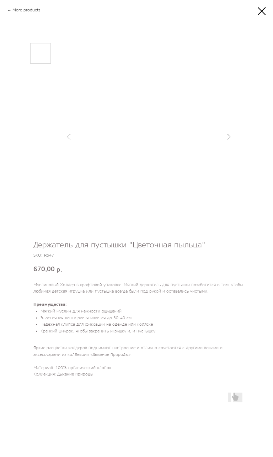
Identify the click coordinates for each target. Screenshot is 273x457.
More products (26, 10)
